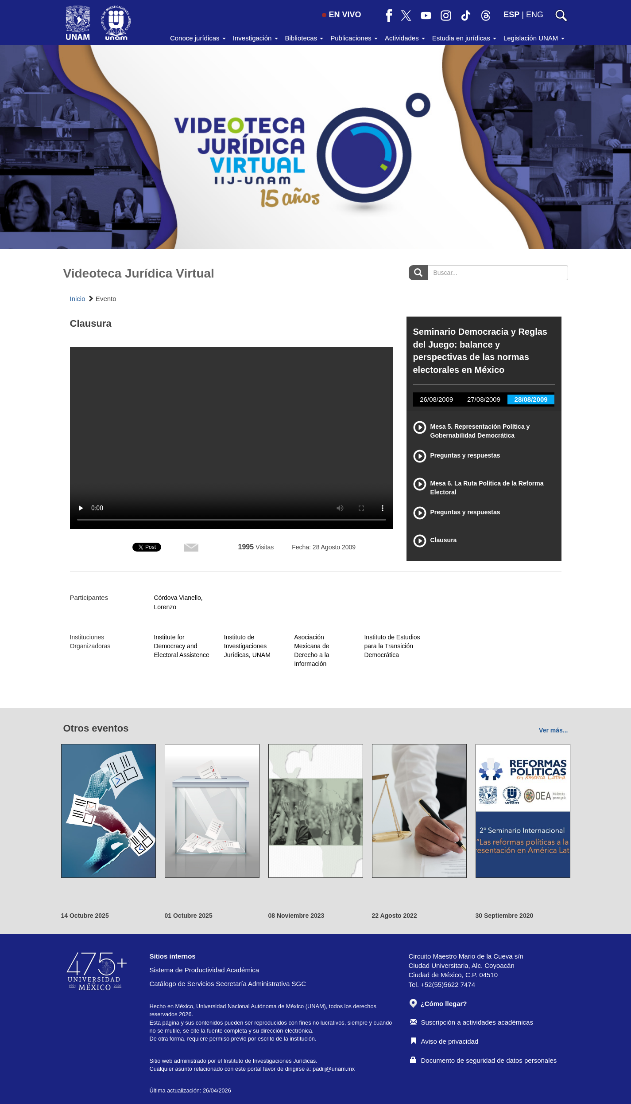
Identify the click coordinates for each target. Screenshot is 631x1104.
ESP (511, 14)
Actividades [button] (405, 38)
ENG (534, 14)
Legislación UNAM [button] (534, 38)
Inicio (77, 298)
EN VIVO (341, 14)
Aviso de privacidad (444, 1041)
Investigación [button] (255, 38)
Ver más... (553, 730)
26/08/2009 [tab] (436, 399)
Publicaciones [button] (354, 38)
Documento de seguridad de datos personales (483, 1060)
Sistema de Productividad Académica (204, 970)
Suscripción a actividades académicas (471, 1022)
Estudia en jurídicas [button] (464, 38)
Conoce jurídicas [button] (198, 38)
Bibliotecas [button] (304, 38)
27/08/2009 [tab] (483, 399)
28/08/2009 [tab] (531, 399)
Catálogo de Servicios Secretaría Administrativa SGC (228, 983)
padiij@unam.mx (334, 1068)
